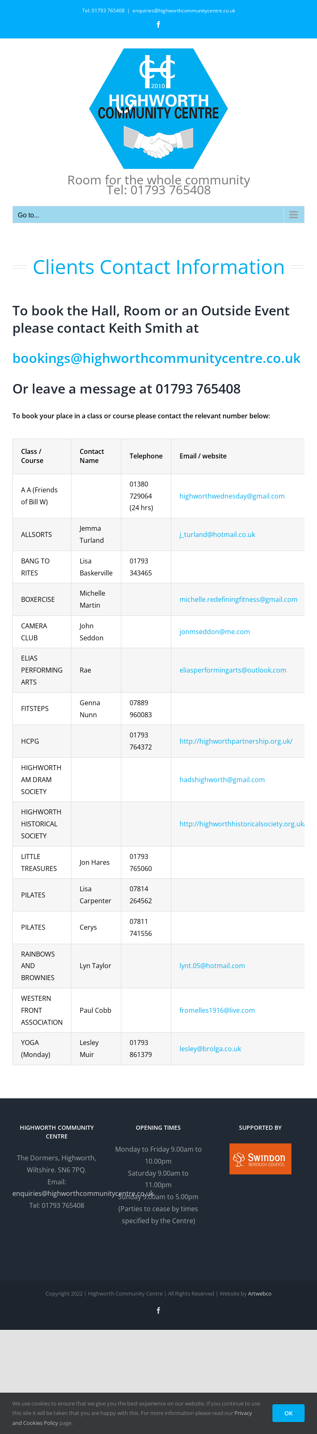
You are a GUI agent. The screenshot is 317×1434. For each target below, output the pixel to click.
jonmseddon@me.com (215, 631)
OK (288, 1413)
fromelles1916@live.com (217, 1010)
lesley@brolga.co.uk (210, 1048)
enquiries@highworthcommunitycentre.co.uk (183, 10)
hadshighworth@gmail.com (222, 779)
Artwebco (260, 1293)
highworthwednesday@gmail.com (232, 496)
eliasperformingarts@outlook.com (233, 670)
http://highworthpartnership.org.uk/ (236, 741)
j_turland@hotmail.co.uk (217, 534)
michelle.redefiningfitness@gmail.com (239, 599)
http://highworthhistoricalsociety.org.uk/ (243, 823)
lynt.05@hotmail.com (212, 965)
